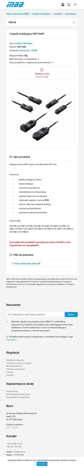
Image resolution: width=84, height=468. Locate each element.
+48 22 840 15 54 (14, 444)
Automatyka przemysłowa (18, 394)
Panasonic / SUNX (28, 50)
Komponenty (12, 391)
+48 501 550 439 (13, 447)
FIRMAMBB (19, 455)
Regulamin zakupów (15, 360)
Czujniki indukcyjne (23, 43)
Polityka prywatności (15, 369)
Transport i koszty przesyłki (18, 363)
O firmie (9, 372)
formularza (11, 340)
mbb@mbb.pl (19, 452)
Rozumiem (42, 464)
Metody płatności (14, 366)
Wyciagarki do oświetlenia (18, 397)
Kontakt (9, 375)
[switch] (8, 322)
